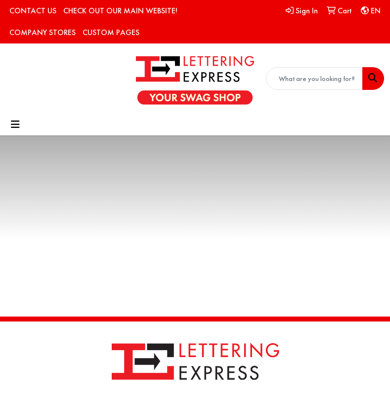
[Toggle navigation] (15, 124)
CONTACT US (32, 10)
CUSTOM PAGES (111, 32)
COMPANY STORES (42, 32)
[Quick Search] (314, 78)
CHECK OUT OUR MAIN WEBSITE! (120, 10)
